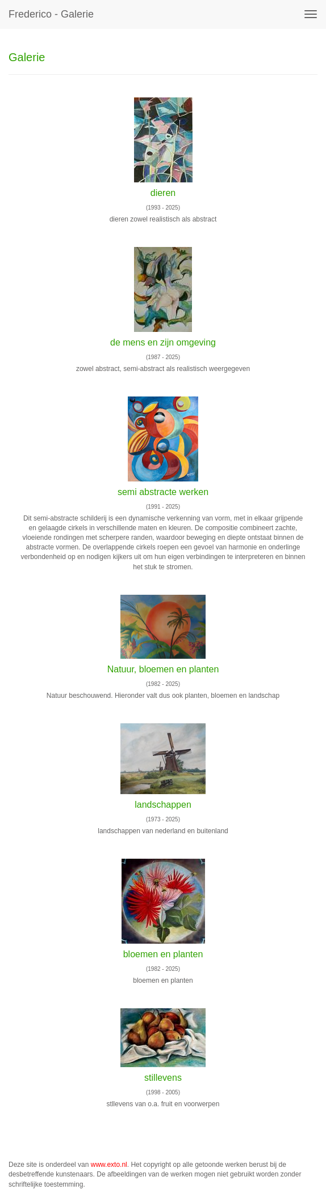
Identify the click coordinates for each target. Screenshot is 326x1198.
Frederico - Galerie (51, 14)
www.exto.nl (109, 1165)
